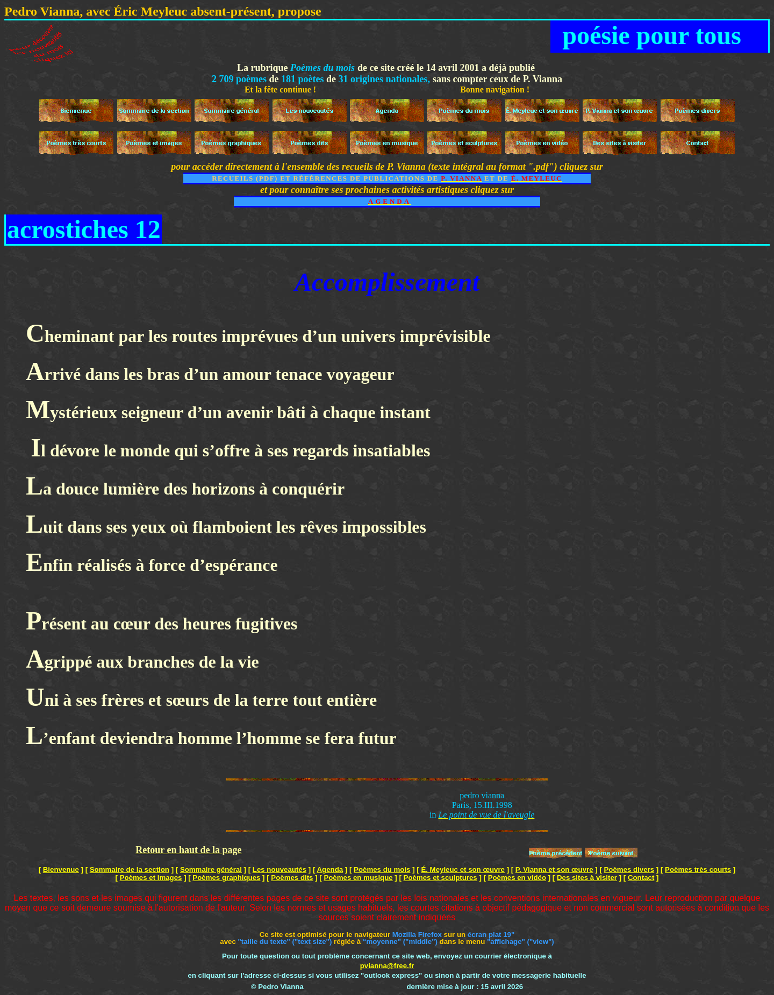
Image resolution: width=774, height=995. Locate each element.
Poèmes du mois (382, 869)
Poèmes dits (292, 878)
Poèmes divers (629, 869)
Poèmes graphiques (226, 878)
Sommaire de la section (129, 869)
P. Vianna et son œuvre (554, 869)
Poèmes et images (151, 878)
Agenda (330, 869)
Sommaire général (211, 869)
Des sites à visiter (587, 878)
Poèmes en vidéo (517, 878)
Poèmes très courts (698, 869)
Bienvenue (61, 869)
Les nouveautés (279, 869)
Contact (641, 878)
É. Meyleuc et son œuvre (463, 869)
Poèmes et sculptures (440, 878)
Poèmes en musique (358, 878)
